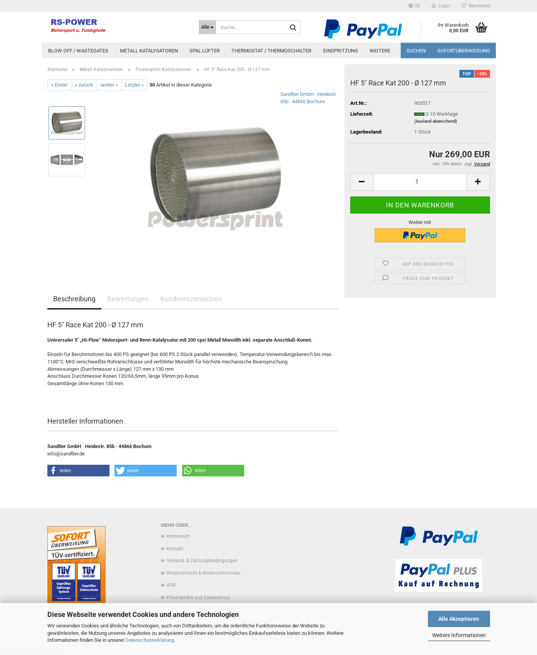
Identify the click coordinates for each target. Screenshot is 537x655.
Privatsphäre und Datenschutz (198, 597)
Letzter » (134, 85)
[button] (414, 6)
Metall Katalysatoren (149, 51)
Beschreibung (74, 299)
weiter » (109, 85)
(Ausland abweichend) (435, 121)
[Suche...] (207, 27)
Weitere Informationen (459, 635)
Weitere (380, 51)
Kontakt (175, 548)
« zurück (84, 85)
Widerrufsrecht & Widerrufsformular (204, 573)
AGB (171, 585)
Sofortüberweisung (463, 51)
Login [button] (441, 6)
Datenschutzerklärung (149, 640)
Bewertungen (128, 299)
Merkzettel (476, 6)
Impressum (178, 536)
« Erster (59, 85)
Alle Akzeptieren (458, 619)
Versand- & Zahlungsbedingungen (202, 560)
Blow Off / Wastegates (78, 51)
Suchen (416, 51)
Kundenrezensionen (191, 299)
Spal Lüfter (204, 51)
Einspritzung (340, 51)
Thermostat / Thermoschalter (271, 51)
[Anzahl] (420, 182)
